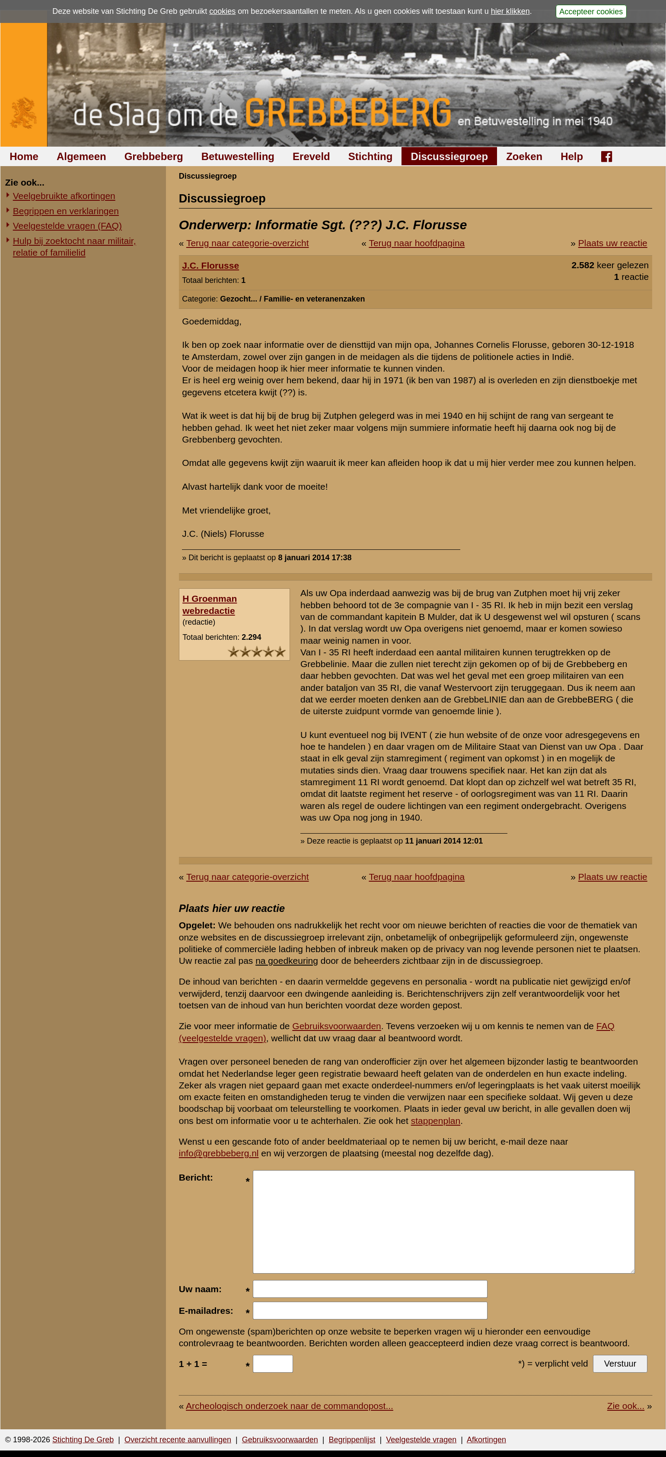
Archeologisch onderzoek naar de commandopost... (289, 1406)
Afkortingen (486, 1439)
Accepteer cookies (591, 11)
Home (24, 156)
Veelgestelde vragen (421, 1439)
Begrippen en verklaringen (66, 211)
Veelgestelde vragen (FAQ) (67, 226)
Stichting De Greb (83, 1439)
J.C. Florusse (210, 265)
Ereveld (311, 156)
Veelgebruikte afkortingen (64, 196)
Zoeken (524, 156)
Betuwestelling (237, 156)
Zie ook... (625, 1406)
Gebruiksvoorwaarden (336, 1026)
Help (572, 156)
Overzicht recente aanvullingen (177, 1439)
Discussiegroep (449, 156)
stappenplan (435, 1121)
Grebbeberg (153, 156)
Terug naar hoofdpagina (417, 243)
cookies (222, 11)
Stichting (370, 156)
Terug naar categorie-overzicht (247, 243)
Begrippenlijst (351, 1439)
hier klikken (510, 11)
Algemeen (81, 156)
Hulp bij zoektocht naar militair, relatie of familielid (74, 246)
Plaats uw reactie (612, 243)
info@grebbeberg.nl (219, 1153)
